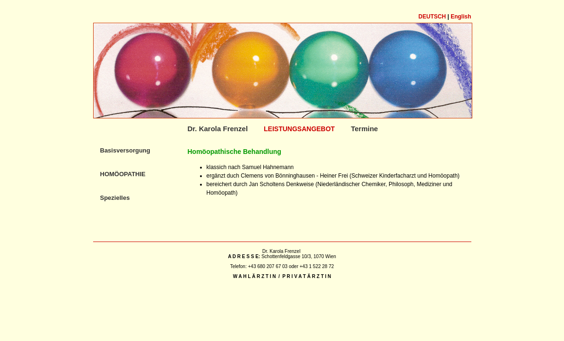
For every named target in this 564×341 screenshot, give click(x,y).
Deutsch (432, 16)
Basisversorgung (125, 150)
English (461, 16)
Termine (364, 129)
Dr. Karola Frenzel (218, 129)
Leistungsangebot (299, 129)
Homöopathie (123, 174)
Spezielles (115, 197)
